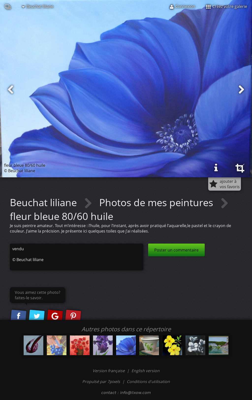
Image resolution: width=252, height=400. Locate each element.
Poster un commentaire (176, 250)
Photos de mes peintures (157, 202)
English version (145, 370)
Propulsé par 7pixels (101, 381)
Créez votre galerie (226, 6)
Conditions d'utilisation (148, 381)
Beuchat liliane (37, 6)
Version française (109, 370)
